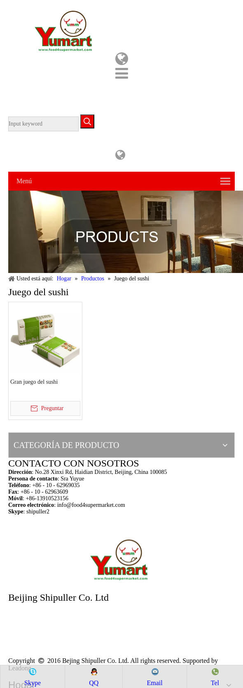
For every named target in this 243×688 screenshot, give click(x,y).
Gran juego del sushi (34, 382)
